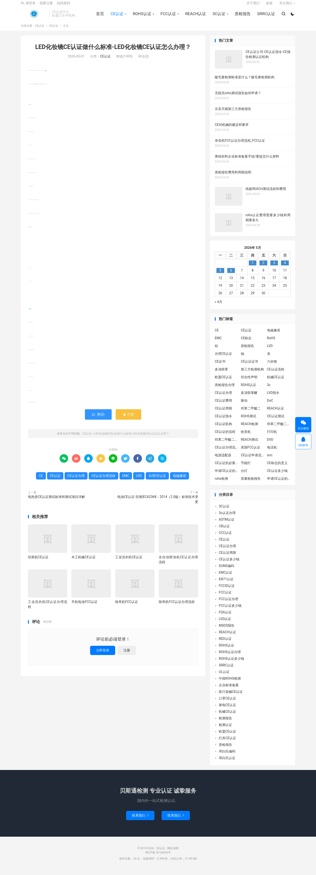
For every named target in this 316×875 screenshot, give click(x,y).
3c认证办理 (227, 517)
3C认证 (218, 16)
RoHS (271, 343)
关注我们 (285, 6)
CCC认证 (225, 537)
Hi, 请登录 (28, 6)
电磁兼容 (179, 480)
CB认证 (224, 531)
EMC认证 (225, 577)
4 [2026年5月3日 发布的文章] (285, 267)
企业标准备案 (229, 690)
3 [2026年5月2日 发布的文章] (274, 267)
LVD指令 (273, 398)
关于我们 (253, 6)
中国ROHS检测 (230, 683)
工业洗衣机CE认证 (128, 562)
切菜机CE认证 (38, 562)
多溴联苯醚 (249, 398)
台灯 (244, 476)
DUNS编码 (226, 570)
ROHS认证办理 (230, 657)
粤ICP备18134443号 (158, 857)
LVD (139, 480)
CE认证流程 (275, 374)
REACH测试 (249, 444)
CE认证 (34, 17)
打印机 (272, 437)
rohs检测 (221, 483)
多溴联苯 (221, 374)
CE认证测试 (275, 421)
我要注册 (46, 6)
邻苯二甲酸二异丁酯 (279, 429)
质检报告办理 (225, 390)
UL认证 (224, 676)
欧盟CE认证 (223, 382)
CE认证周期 (223, 413)
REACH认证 (194, 16)
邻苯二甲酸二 (251, 413)
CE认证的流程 (225, 437)
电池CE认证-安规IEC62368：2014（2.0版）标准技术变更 (157, 504)
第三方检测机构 (252, 374)
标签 (269, 6)
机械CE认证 (275, 382)
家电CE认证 (227, 710)
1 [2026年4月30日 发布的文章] (253, 267)
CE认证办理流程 (30, 313)
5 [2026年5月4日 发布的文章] (220, 275)
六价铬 (272, 366)
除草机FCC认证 (126, 606)
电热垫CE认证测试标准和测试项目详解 (56, 501)
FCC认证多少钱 (230, 610)
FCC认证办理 (228, 604)
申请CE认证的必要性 (226, 476)
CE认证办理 (76, 480)
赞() (98, 419)
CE (41, 480)
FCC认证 (167, 16)
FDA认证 (225, 617)
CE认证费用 (223, 405)
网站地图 (173, 853)
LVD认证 (225, 623)
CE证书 (220, 366)
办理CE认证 (157, 480)
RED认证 (225, 643)
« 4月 (218, 306)
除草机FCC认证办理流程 (177, 606)
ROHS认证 (141, 16)
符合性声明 (249, 382)
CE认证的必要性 (226, 468)
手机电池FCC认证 (84, 606)
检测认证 (225, 729)
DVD (270, 444)
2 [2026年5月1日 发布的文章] (263, 267)
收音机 (246, 437)
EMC (125, 480)
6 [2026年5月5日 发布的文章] (231, 275)
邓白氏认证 (227, 763)
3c (269, 390)
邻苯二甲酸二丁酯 (226, 444)
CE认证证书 (249, 366)
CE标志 (246, 343)
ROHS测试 (248, 421)
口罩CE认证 (227, 703)
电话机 (272, 452)
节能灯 (246, 468)
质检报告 (242, 16)
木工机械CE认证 (83, 562)
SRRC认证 (265, 16)
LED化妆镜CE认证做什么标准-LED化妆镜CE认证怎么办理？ (113, 51)
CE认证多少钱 (277, 476)
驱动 (244, 405)
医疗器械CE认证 (231, 696)
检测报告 (225, 723)
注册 (126, 655)
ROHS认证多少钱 (231, 663)
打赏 (128, 419)
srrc (270, 460)
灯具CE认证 (227, 743)
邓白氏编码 (227, 756)
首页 (99, 16)
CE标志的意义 (277, 468)
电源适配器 (223, 460)
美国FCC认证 (250, 452)
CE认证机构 (223, 429)
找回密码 (63, 6)
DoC (270, 405)
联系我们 (140, 820)
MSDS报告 (226, 630)
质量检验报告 (251, 483)
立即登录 (102, 655)
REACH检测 (249, 429)
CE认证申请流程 (252, 460)
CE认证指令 (223, 421)
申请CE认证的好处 (279, 483)
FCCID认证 (227, 590)
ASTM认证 (226, 524)
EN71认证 (226, 584)
